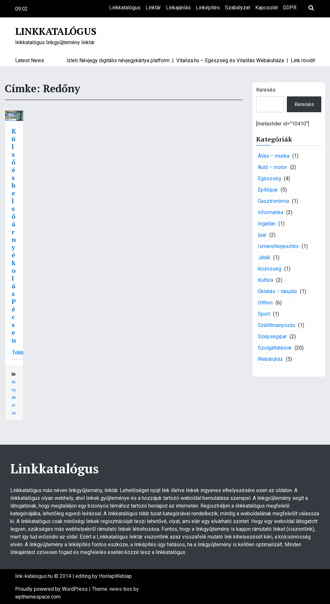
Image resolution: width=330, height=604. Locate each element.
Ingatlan (267, 224)
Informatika (270, 212)
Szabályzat (237, 8)
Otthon (265, 303)
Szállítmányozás (276, 325)
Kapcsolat (266, 8)
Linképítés (208, 8)
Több (18, 353)
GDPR (289, 8)
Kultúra (265, 280)
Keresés (266, 90)
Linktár (153, 8)
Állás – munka (273, 156)
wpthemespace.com (38, 597)
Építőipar (268, 190)
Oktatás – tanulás (277, 291)
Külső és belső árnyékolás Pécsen (14, 235)
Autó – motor (272, 167)
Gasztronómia (273, 201)
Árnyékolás (14, 397)
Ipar (262, 235)
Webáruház (270, 359)
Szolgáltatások (275, 348)
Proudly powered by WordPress (52, 589)
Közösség (269, 269)
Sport (264, 314)
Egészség (269, 178)
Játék (264, 257)
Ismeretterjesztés (278, 246)
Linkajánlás (178, 8)
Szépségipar (272, 336)
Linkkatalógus (125, 8)
